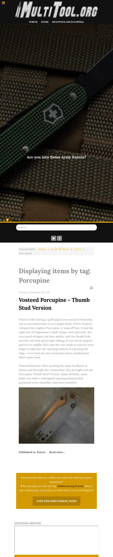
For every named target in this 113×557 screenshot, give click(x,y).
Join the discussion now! (56, 501)
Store (44, 21)
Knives (41, 452)
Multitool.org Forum (70, 486)
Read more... (57, 452)
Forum (33, 21)
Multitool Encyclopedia (68, 21)
